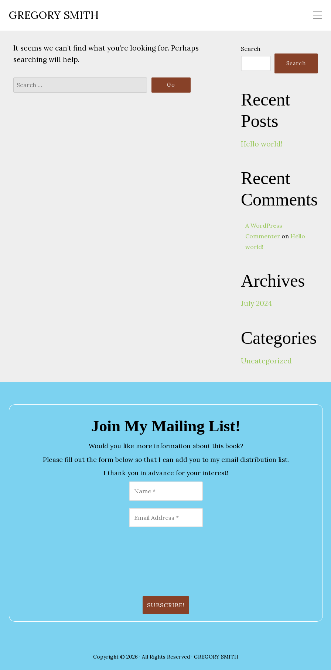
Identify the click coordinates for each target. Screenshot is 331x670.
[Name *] (166, 491)
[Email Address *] (166, 517)
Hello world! (261, 143)
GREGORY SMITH (54, 15)
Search (250, 48)
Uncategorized (266, 360)
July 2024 (256, 303)
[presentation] (47, 561)
